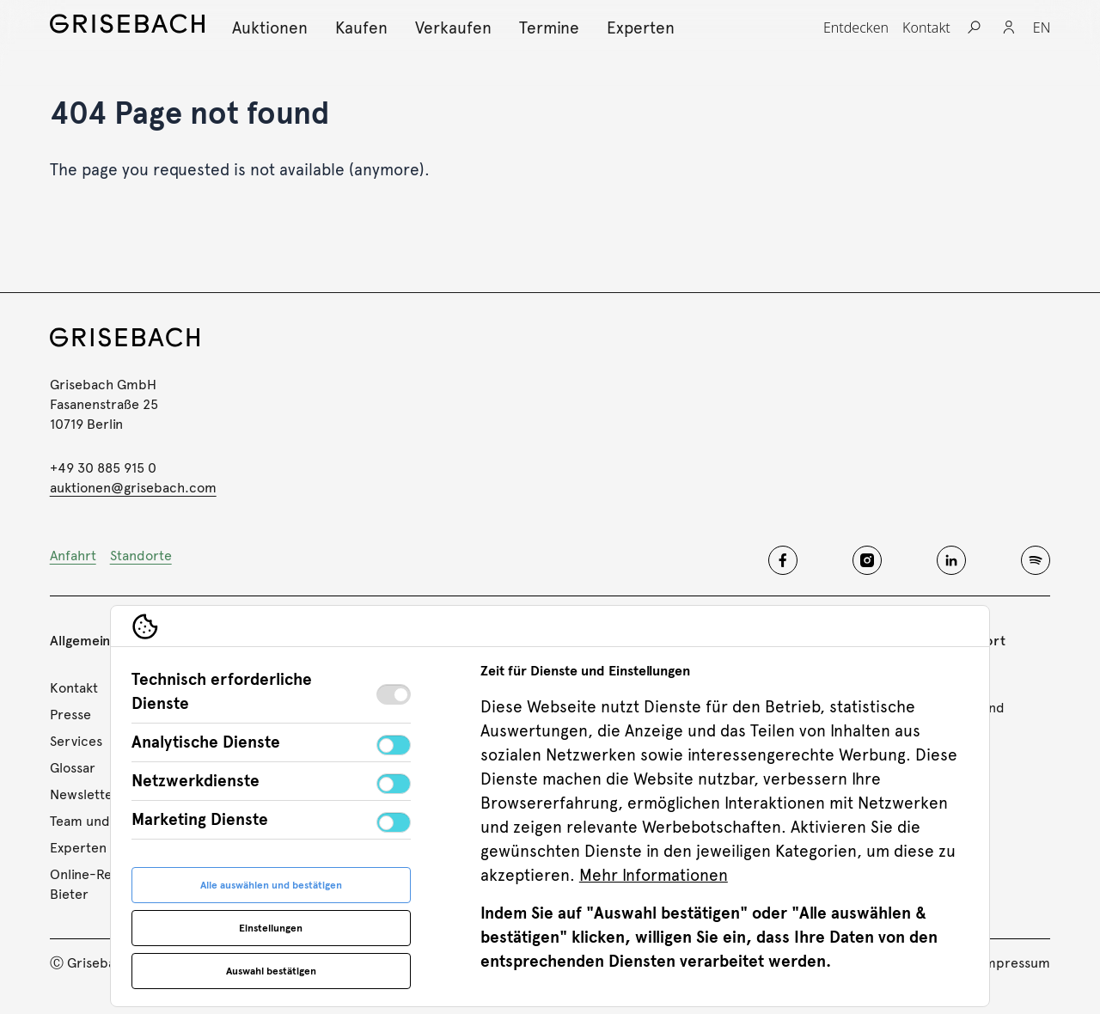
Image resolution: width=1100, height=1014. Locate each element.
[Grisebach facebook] (783, 560)
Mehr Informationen (653, 875)
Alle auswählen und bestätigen (271, 885)
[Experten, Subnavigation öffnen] (641, 28)
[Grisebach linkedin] (951, 560)
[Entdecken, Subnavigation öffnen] (856, 27)
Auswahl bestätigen (271, 971)
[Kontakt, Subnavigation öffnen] (926, 27)
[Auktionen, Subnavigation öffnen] (270, 28)
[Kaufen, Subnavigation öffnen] (361, 28)
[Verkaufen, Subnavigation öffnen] (453, 28)
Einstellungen (270, 928)
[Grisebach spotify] (1035, 560)
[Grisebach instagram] (867, 560)
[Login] (1009, 27)
